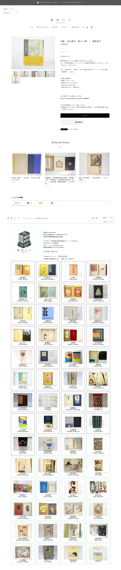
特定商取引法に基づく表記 (41, 218)
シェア (70, 129)
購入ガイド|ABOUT (43, 27)
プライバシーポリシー (28, 218)
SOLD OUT (85, 115)
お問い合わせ (75, 27)
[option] (33, 53)
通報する (76, 129)
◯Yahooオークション (49, 256)
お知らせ (54, 27)
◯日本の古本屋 (62, 256)
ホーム (31, 27)
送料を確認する (79, 122)
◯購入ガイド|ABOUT (67, 259)
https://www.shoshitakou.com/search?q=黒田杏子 (74, 98)
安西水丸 (98, 561)
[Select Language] (10, 12)
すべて (17, 203)
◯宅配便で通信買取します (51, 259)
